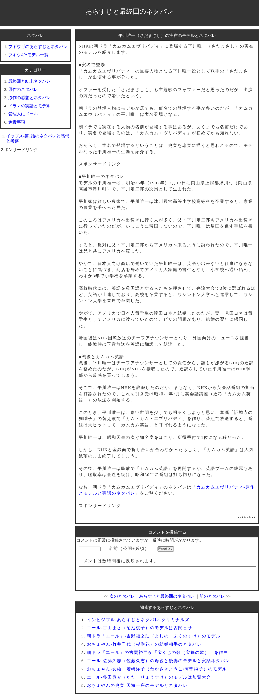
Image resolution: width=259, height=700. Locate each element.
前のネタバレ (212, 599)
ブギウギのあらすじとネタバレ (38, 46)
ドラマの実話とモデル (29, 106)
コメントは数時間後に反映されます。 (119, 561)
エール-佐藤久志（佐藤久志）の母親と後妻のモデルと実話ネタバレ (158, 664)
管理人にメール (23, 114)
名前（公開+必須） (129, 548)
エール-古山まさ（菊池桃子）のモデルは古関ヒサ (139, 631)
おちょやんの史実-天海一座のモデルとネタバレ (137, 689)
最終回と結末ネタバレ (29, 81)
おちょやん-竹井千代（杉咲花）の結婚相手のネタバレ (144, 647)
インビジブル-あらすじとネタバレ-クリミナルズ (138, 623)
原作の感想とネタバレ (29, 97)
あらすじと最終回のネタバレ (129, 11)
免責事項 (16, 122)
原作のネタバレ (23, 89)
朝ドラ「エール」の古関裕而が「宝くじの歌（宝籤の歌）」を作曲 (157, 656)
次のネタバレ (122, 599)
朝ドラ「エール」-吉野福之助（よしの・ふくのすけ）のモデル (154, 639)
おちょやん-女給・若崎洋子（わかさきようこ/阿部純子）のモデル (157, 672)
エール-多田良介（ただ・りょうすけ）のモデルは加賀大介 (149, 680)
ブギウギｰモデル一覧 (28, 54)
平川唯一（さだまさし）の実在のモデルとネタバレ (167, 35)
